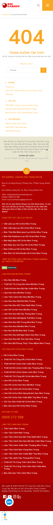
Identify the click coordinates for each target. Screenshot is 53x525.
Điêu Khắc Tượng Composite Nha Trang (22, 105)
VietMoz (46, 491)
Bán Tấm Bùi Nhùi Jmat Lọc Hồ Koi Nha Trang (25, 232)
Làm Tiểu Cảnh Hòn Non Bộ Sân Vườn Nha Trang (27, 441)
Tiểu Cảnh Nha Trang (14, 428)
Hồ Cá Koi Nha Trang (14, 355)
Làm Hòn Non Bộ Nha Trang (17, 292)
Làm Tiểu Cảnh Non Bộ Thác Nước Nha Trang (25, 437)
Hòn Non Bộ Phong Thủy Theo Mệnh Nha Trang (27, 343)
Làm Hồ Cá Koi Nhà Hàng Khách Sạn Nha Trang (27, 393)
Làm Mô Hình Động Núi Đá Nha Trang (21, 109)
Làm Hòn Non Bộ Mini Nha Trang (19, 326)
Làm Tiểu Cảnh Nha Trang (16, 432)
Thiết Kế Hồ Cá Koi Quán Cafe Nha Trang (23, 372)
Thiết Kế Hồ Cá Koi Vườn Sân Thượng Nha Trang (27, 368)
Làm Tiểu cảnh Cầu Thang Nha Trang (22, 458)
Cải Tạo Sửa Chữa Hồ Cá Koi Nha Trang (23, 401)
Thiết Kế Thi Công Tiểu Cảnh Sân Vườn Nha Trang (25, 467)
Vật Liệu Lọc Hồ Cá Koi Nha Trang (20, 223)
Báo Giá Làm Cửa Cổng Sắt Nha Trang (21, 112)
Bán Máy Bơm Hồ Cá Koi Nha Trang (20, 240)
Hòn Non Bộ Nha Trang (15, 280)
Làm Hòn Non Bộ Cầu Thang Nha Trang (23, 314)
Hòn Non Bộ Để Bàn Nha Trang (19, 330)
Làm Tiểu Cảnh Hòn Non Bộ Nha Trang (22, 297)
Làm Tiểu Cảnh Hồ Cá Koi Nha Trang (21, 389)
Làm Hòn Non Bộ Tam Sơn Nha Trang (22, 339)
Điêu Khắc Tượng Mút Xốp (16, 127)
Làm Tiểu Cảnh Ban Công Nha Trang (21, 449)
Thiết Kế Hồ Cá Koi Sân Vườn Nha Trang (23, 363)
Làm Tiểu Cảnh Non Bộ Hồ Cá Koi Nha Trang (24, 90)
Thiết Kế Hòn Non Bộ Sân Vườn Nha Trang (24, 288)
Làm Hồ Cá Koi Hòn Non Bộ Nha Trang (22, 385)
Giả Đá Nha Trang (13, 131)
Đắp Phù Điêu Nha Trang (16, 123)
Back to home (26, 64)
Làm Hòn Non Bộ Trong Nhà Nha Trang (23, 322)
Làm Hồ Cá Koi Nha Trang (16, 380)
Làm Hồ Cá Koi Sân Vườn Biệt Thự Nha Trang (25, 397)
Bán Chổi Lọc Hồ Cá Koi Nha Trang (20, 249)
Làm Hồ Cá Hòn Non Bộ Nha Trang (20, 309)
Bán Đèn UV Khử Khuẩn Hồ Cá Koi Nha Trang (25, 253)
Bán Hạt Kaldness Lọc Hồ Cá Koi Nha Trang (25, 236)
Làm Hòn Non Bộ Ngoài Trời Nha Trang (22, 318)
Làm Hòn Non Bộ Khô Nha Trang (19, 301)
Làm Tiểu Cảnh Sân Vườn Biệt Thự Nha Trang (26, 453)
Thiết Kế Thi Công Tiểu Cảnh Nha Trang (23, 462)
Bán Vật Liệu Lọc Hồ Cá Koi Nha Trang (22, 228)
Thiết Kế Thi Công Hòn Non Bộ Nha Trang (24, 284)
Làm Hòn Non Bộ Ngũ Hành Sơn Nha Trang (24, 335)
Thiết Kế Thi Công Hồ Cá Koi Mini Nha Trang (25, 376)
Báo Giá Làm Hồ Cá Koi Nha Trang (20, 406)
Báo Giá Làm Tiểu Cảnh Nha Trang (20, 473)
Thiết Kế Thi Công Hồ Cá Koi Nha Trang (23, 359)
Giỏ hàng (9, 94)
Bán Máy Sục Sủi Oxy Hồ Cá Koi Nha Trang (24, 245)
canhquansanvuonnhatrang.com (19, 194)
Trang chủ (5, 14)
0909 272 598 (13, 417)
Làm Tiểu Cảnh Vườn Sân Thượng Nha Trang (25, 445)
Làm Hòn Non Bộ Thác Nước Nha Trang (23, 305)
